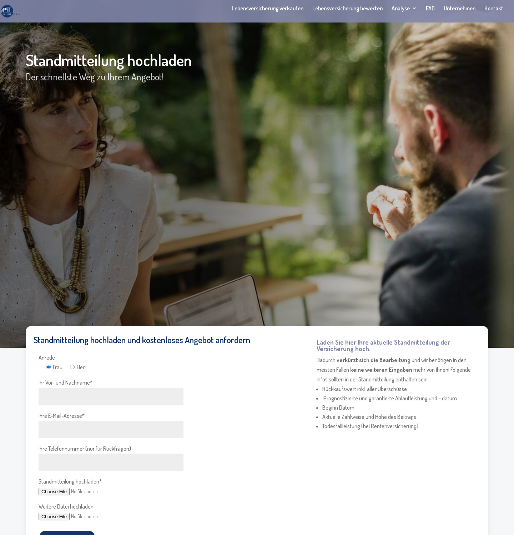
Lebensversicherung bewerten (347, 9)
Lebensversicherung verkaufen (267, 9)
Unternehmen (459, 9)
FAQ (430, 9)
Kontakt (493, 9)
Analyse (401, 9)
